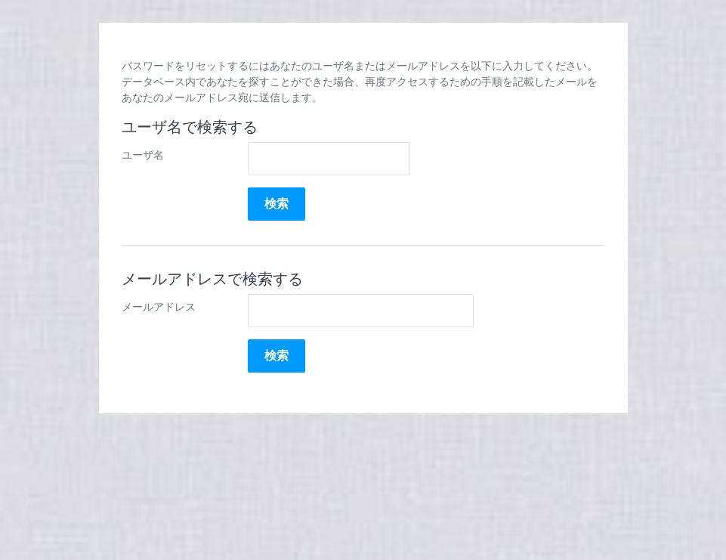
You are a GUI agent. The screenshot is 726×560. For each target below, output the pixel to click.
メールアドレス (159, 307)
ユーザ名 (143, 155)
